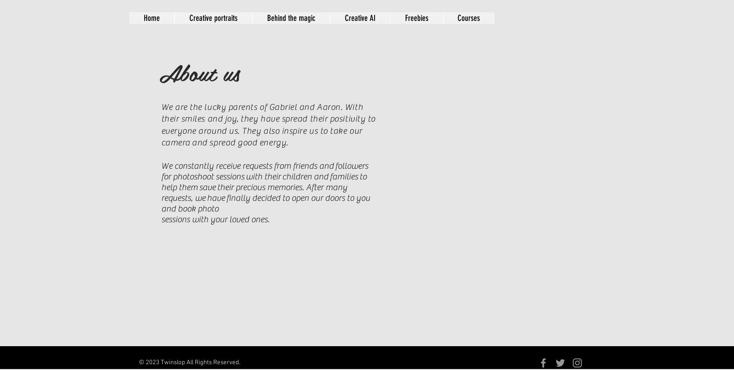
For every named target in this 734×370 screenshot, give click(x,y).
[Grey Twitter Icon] (560, 363)
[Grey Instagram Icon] (577, 363)
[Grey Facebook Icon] (543, 363)
